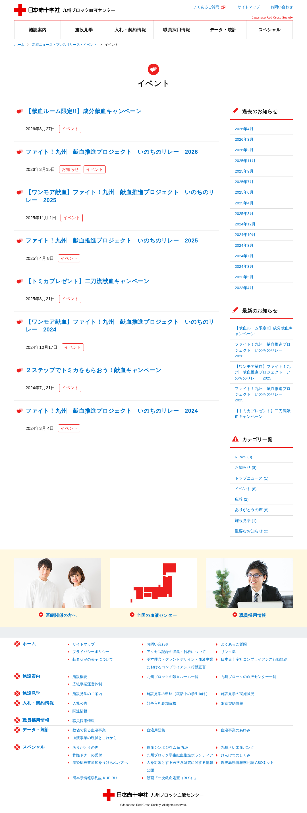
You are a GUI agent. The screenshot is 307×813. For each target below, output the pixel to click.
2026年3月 (244, 139)
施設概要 (79, 677)
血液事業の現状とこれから (94, 738)
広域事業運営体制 (87, 684)
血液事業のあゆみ (235, 730)
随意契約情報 (232, 703)
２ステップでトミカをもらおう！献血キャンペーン (93, 370)
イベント (70, 128)
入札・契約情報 (38, 702)
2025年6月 (244, 192)
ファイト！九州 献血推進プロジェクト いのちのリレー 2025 (112, 240)
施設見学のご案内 (87, 694)
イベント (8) (245, 489)
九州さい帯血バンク (237, 747)
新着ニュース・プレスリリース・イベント (64, 45)
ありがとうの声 (85, 747)
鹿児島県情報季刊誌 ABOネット (247, 762)
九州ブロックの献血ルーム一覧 (172, 677)
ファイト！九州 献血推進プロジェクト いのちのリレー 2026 (112, 152)
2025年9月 (244, 171)
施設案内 (31, 676)
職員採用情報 (35, 720)
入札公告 (79, 703)
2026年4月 (244, 129)
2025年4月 (244, 203)
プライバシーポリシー (90, 652)
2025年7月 (244, 182)
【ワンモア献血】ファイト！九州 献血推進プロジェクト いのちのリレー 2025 (263, 372)
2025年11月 (245, 161)
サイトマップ (249, 7)
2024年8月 (244, 245)
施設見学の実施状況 (237, 694)
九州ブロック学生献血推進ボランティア (180, 755)
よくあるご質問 (206, 7)
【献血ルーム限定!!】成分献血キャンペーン (84, 111)
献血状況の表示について (92, 659)
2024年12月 (245, 224)
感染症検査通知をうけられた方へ (100, 762)
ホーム (19, 45)
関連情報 (79, 711)
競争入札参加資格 (161, 703)
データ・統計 (35, 729)
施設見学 (31, 693)
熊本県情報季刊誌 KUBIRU (94, 778)
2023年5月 (244, 277)
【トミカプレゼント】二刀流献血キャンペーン (88, 281)
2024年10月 (245, 235)
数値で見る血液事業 (89, 730)
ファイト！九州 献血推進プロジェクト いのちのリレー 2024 (112, 411)
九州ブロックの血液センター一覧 (248, 677)
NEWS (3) (243, 457)
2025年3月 (244, 213)
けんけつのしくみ (235, 755)
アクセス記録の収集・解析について (176, 652)
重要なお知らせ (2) (251, 531)
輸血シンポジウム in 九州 (167, 747)
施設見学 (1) (245, 521)
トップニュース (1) (251, 478)
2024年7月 (244, 256)
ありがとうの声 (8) (251, 510)
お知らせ (70, 169)
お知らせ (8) (245, 467)
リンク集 (228, 652)
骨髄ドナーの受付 (87, 755)
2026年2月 (244, 150)
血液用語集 (156, 730)
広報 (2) (241, 499)
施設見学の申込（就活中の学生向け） (178, 694)
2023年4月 (244, 288)
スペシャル (33, 746)
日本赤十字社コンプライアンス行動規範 (254, 659)
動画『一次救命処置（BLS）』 (172, 778)
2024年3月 (244, 266)
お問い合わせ (282, 7)
